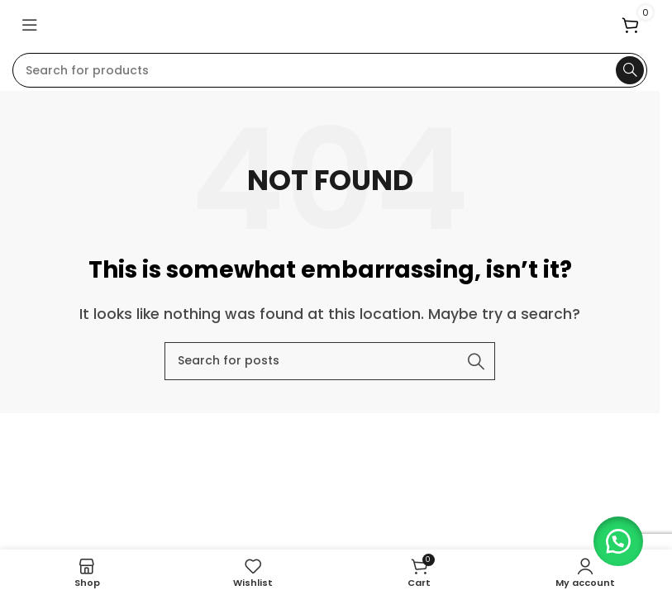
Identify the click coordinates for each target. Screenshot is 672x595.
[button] (614, 537)
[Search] (329, 70)
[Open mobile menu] (29, 24)
